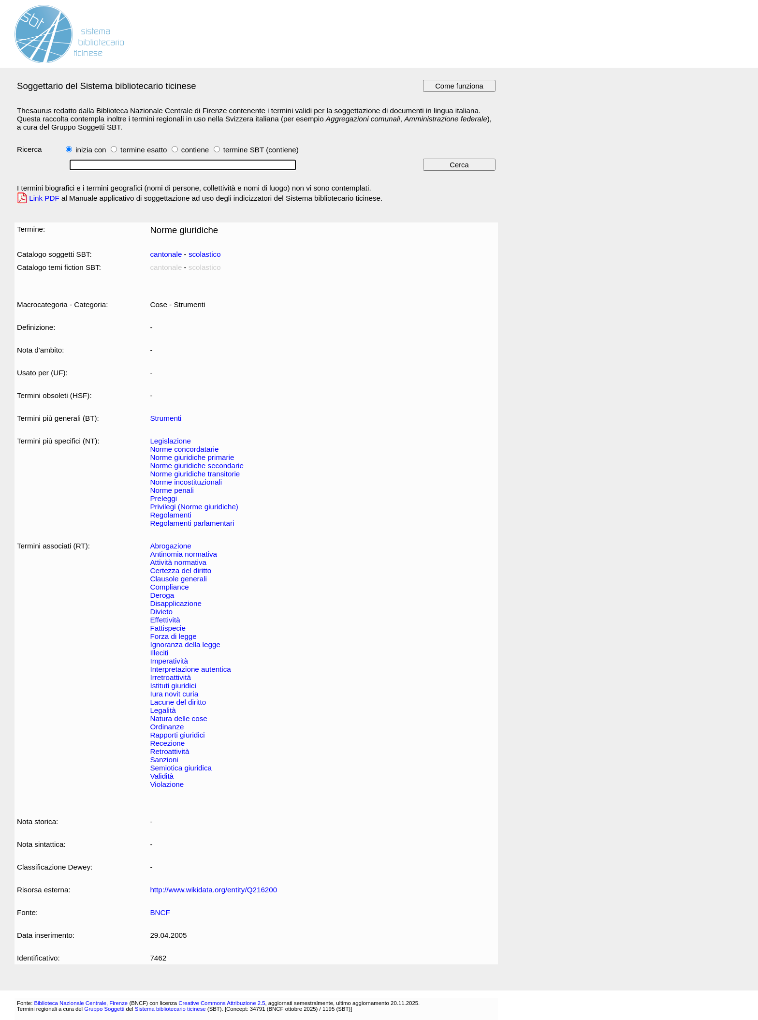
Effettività (165, 620)
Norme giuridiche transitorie (195, 474)
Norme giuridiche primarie (192, 457)
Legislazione (170, 441)
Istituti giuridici (173, 685)
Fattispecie (168, 628)
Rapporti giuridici (177, 735)
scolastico (205, 254)
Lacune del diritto (178, 702)
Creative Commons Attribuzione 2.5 (221, 1003)
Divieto (161, 611)
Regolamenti (170, 515)
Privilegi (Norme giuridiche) (194, 507)
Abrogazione (170, 546)
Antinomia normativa (183, 554)
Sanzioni (164, 759)
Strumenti (165, 418)
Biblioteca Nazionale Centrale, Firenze (81, 1003)
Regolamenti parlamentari (192, 523)
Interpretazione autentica (190, 669)
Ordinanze (167, 727)
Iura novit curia (174, 694)
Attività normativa (178, 562)
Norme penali (171, 490)
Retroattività (169, 751)
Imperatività (169, 661)
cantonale (166, 254)
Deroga (162, 595)
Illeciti (159, 653)
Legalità (162, 710)
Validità (162, 776)
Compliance (169, 587)
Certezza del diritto (180, 570)
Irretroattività (170, 677)
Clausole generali (178, 579)
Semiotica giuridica (181, 768)
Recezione (167, 743)
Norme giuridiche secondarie (197, 465)
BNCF (160, 912)
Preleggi (163, 498)
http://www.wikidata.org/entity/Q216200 (213, 890)
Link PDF (44, 198)
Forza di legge (173, 636)
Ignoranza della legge (185, 644)
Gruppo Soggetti (104, 1009)
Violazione (167, 784)
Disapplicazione (175, 603)
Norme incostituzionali (186, 482)
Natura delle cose (178, 718)
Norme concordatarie (184, 449)
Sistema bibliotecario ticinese (170, 1009)
